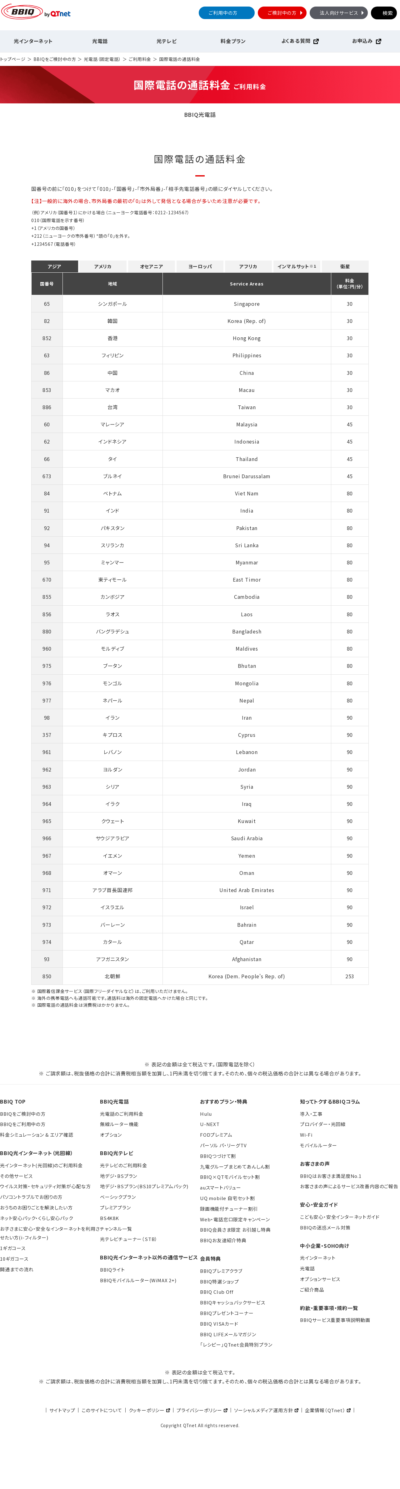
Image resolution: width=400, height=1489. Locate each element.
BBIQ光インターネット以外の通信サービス (149, 1257)
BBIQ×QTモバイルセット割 (230, 1177)
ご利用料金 (140, 59)
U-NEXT (210, 1124)
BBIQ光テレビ (116, 1153)
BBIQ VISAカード (219, 1323)
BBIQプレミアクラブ (221, 1271)
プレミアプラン (115, 1207)
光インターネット (33, 41)
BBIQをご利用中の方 (23, 1124)
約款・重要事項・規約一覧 (329, 1308)
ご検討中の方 (286, 12)
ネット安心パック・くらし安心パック (36, 1218)
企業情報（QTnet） (325, 1410)
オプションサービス (320, 1279)
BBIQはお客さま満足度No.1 (331, 1176)
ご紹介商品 (312, 1289)
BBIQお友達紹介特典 (223, 1240)
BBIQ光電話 (114, 1101)
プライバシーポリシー (199, 1410)
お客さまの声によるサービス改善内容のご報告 (349, 1186)
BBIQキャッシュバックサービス (232, 1302)
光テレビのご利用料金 (123, 1165)
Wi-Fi (306, 1134)
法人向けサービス (342, 12)
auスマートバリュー (220, 1187)
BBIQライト (112, 1269)
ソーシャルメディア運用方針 (263, 1410)
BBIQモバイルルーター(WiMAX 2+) (138, 1280)
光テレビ (167, 41)
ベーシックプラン (118, 1197)
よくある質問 (296, 40)
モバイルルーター (318, 1145)
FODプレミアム (216, 1134)
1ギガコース (13, 1248)
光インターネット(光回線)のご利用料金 (41, 1165)
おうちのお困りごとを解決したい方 (36, 1207)
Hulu (206, 1113)
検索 (387, 13)
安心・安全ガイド (319, 1204)
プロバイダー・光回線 (323, 1124)
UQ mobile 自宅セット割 (227, 1198)
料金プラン (233, 41)
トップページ (13, 59)
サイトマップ (62, 1410)
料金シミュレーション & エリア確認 (36, 1134)
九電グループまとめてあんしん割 (235, 1166)
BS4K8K (109, 1218)
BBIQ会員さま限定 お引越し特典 (235, 1229)
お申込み (362, 40)
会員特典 (210, 1258)
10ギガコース (14, 1258)
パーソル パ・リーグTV (223, 1145)
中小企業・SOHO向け (324, 1245)
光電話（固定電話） (102, 59)
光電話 (100, 41)
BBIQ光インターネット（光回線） (36, 1153)
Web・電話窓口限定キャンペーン (235, 1219)
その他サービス (16, 1176)
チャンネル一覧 (116, 1228)
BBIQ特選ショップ (219, 1281)
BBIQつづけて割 (218, 1156)
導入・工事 (311, 1113)
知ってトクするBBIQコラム (330, 1101)
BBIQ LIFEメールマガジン (228, 1334)
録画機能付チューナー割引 (229, 1208)
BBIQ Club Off (216, 1291)
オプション (111, 1134)
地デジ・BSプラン (118, 1176)
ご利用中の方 (223, 12)
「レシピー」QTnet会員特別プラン (236, 1344)
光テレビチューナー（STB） (129, 1239)
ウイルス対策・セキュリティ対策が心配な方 (45, 1186)
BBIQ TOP (12, 1101)
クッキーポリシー (147, 1410)
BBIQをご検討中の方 (54, 59)
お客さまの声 (315, 1163)
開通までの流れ (17, 1269)
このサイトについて (102, 1410)
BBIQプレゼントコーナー (226, 1313)
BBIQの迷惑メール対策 (325, 1227)
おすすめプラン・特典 (224, 1101)
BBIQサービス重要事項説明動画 (335, 1320)
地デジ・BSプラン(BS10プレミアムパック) (144, 1186)
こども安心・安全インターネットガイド (339, 1217)
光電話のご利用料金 (121, 1113)
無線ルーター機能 (119, 1124)
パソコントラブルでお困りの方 (31, 1197)
